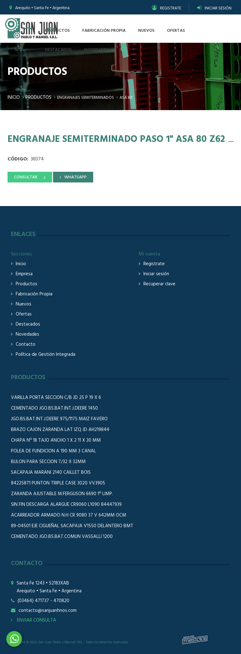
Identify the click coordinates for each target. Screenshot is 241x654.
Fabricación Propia (34, 294)
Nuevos (23, 304)
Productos (38, 97)
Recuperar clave (159, 284)
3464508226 (14, 639)
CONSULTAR (25, 177)
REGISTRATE (166, 8)
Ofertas (24, 314)
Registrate (154, 264)
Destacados (28, 324)
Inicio (14, 97)
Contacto (25, 344)
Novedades (27, 334)
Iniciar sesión (156, 274)
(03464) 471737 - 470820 (43, 601)
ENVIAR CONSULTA (33, 620)
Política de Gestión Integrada (45, 354)
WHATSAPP (75, 177)
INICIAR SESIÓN (214, 8)
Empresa (24, 274)
